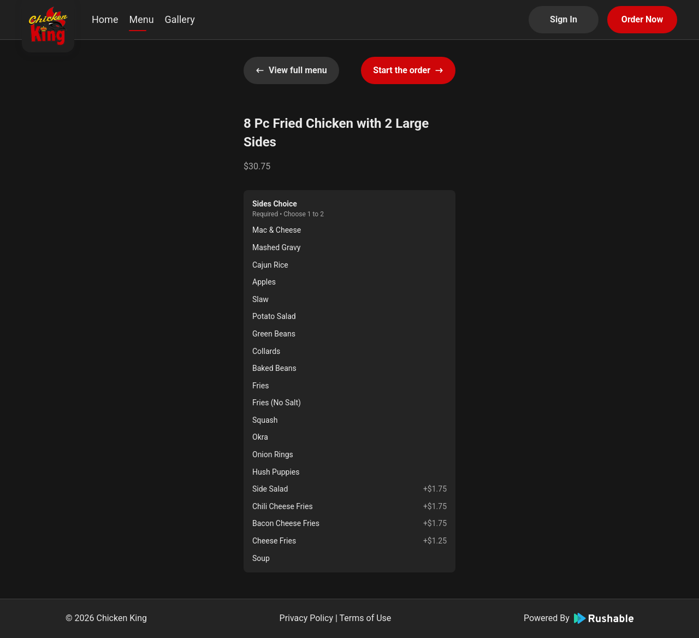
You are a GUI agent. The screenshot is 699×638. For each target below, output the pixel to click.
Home (105, 19)
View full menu (291, 70)
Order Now (642, 19)
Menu (141, 19)
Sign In (563, 19)
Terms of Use (366, 618)
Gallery (180, 19)
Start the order (408, 70)
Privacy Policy (307, 618)
